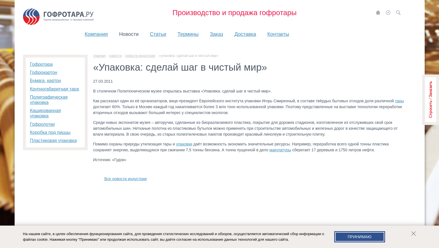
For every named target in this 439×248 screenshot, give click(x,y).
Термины (188, 34)
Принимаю (360, 237)
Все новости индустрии (125, 179)
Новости (129, 34)
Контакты (278, 34)
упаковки (184, 144)
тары (399, 101)
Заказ (216, 34)
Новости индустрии (140, 56)
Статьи (158, 34)
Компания (96, 34)
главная (99, 56)
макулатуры (280, 150)
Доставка (245, 34)
